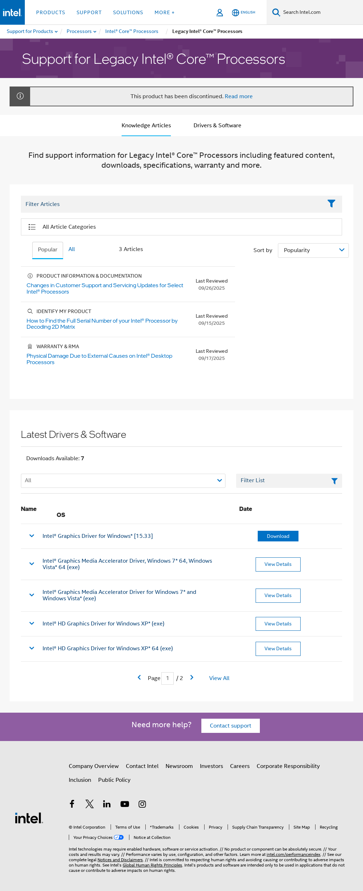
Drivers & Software (217, 125)
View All (219, 678)
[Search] (276, 12)
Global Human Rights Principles (152, 865)
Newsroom (179, 766)
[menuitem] (79, 31)
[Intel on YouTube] (125, 805)
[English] (243, 12)
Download (278, 536)
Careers (240, 766)
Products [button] (50, 12)
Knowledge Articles (146, 125)
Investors (211, 766)
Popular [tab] (47, 249)
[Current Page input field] (167, 678)
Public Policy (114, 780)
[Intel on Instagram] (142, 805)
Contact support (230, 725)
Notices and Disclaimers (120, 859)
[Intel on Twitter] (90, 805)
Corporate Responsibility (288, 766)
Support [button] (89, 12)
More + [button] (165, 12)
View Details (278, 564)
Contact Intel (142, 766)
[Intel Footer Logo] (29, 817)
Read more (239, 96)
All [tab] (71, 249)
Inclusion (80, 780)
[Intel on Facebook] (72, 805)
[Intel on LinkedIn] (107, 805)
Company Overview (94, 766)
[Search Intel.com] (321, 12)
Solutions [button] (128, 12)
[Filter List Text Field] (172, 204)
